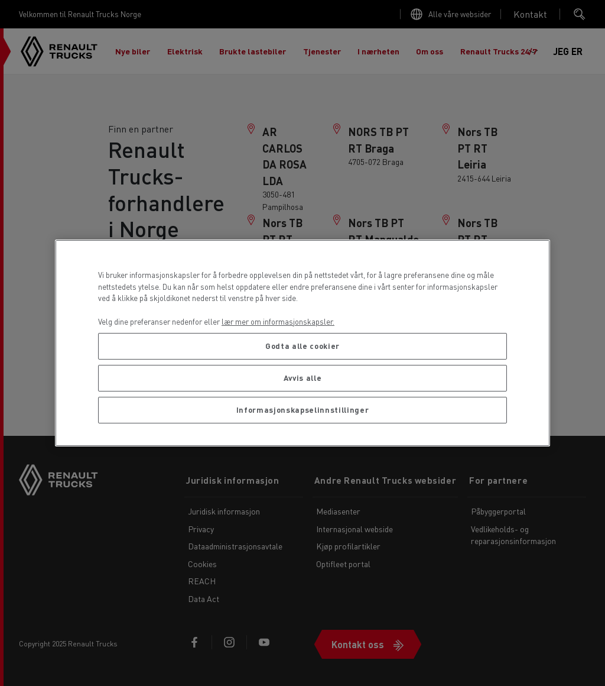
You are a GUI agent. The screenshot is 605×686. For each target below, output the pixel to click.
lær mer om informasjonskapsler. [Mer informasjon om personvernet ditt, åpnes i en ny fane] (278, 321)
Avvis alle (303, 378)
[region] (302, 343)
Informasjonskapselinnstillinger (302, 410)
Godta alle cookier (302, 346)
